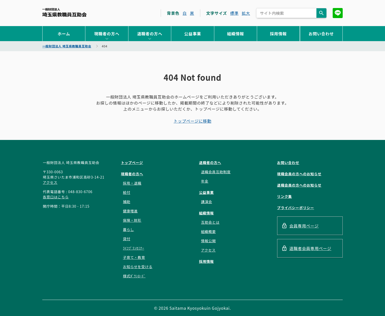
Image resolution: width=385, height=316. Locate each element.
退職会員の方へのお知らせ (299, 185)
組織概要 (208, 231)
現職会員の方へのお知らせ (299, 173)
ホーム (64, 34)
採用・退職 (132, 183)
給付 (126, 192)
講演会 (206, 201)
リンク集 (284, 196)
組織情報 (235, 34)
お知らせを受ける (137, 266)
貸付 (126, 238)
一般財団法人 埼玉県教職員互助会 (64, 12)
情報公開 (208, 240)
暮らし (128, 229)
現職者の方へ (106, 34)
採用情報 (278, 34)
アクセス (50, 182)
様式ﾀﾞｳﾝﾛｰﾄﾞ (134, 275)
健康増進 (130, 210)
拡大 (246, 13)
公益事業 (192, 34)
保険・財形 (132, 220)
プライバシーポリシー (295, 207)
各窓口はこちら (56, 196)
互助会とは (210, 222)
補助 (126, 201)
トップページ (132, 162)
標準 (234, 13)
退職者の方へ (149, 34)
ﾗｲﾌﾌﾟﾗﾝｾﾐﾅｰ (133, 248)
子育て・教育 (134, 257)
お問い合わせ (321, 34)
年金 (205, 181)
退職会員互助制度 (216, 171)
